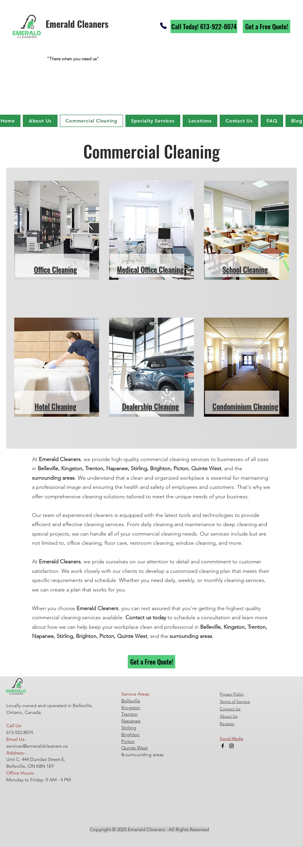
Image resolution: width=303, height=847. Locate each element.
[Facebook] (223, 746)
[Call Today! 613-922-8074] (203, 26)
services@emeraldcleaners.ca (37, 746)
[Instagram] (232, 746)
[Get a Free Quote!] (266, 26)
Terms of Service (235, 701)
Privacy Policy (232, 694)
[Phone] (163, 25)
